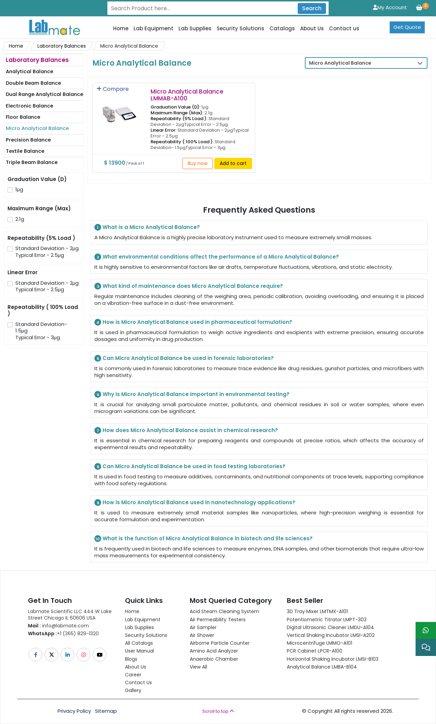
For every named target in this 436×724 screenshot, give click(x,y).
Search (312, 8)
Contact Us (138, 682)
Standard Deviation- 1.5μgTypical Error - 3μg (41, 331)
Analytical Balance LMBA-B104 (322, 667)
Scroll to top (218, 711)
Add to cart (233, 163)
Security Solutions (240, 28)
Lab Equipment (153, 28)
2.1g (19, 219)
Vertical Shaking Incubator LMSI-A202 (331, 635)
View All (198, 667)
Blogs (131, 659)
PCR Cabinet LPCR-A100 (314, 651)
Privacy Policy (74, 711)
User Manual (139, 651)
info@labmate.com (58, 625)
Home (120, 28)
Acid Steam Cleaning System (224, 611)
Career (133, 675)
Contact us (344, 28)
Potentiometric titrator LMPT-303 (327, 619)
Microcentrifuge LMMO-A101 (319, 643)
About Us (312, 28)
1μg (19, 189)
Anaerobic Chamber (214, 659)
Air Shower (202, 635)
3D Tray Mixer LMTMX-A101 (317, 611)
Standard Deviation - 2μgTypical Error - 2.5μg (47, 251)
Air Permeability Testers (218, 619)
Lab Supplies (195, 28)
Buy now (197, 163)
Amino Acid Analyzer (214, 651)
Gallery (133, 690)
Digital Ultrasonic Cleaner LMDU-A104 (330, 627)
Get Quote (407, 27)
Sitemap (106, 711)
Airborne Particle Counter (220, 643)
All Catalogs (139, 643)
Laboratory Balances (61, 46)
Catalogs (282, 28)
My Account (390, 7)
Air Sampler (203, 627)
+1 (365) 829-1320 (63, 633)
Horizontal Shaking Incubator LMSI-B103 (332, 659)
